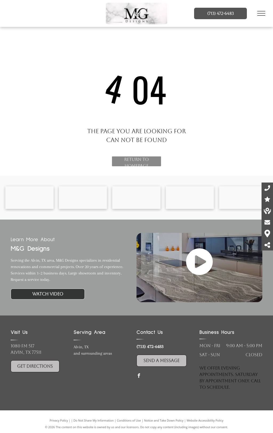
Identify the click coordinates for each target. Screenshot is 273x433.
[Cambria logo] (29, 197)
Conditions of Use (129, 420)
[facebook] (138, 376)
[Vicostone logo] (136, 197)
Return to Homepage (136, 161)
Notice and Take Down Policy (164, 420)
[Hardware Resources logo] (243, 197)
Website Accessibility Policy (205, 420)
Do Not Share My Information (94, 420)
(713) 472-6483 (149, 346)
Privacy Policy (59, 420)
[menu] (261, 13)
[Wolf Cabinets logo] (190, 197)
